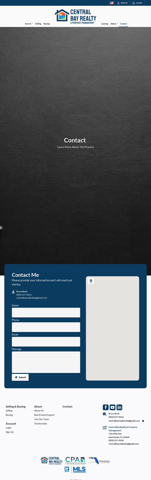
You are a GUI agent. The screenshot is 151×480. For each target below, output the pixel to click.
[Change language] (111, 2)
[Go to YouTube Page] (112, 407)
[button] (20, 377)
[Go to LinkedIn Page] (119, 407)
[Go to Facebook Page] (106, 407)
